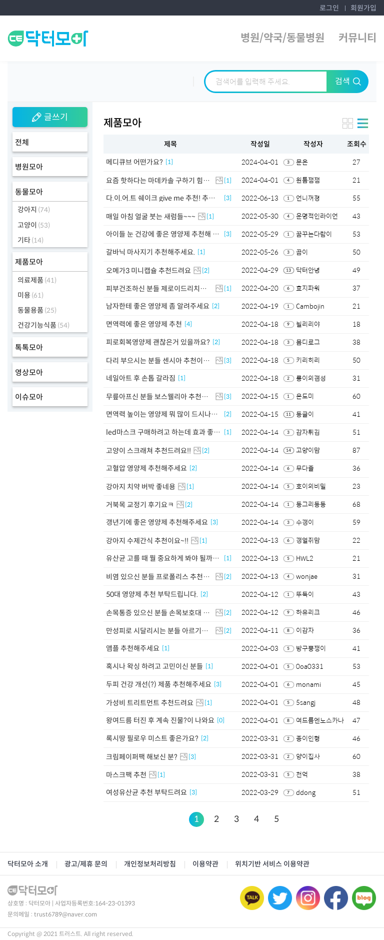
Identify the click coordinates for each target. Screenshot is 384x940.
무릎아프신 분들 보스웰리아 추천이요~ (157, 396)
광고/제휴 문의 (86, 863)
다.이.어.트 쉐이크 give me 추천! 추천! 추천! (161, 198)
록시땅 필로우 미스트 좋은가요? (152, 738)
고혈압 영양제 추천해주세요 (146, 468)
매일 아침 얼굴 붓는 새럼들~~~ (151, 216)
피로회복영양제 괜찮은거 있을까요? (158, 342)
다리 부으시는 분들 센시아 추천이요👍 (158, 360)
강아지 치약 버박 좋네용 (141, 486)
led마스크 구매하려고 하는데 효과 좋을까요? (163, 432)
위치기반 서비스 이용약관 (272, 863)
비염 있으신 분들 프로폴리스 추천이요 (158, 576)
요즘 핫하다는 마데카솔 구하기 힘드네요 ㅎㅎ (158, 180)
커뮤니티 (357, 38)
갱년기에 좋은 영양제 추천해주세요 (157, 522)
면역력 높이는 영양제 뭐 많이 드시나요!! (158, 414)
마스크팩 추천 (126, 774)
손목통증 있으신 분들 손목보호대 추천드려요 (158, 612)
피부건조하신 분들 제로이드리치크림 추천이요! (156, 288)
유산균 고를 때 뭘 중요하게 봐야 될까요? (159, 558)
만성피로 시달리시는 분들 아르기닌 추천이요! (157, 630)
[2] (206, 271)
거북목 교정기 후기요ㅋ (140, 504)
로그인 (329, 8)
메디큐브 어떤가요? (134, 162)
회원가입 (363, 8)
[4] (188, 324)
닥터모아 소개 (28, 863)
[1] (169, 162)
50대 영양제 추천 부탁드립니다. (152, 594)
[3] (228, 198)
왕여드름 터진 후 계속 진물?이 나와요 (160, 720)
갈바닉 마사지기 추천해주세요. (150, 252)
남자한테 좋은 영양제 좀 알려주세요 (158, 306)
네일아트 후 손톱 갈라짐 (141, 378)
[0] (220, 720)
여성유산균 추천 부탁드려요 (146, 792)
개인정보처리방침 (150, 863)
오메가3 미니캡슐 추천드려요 (148, 270)
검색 (348, 81)
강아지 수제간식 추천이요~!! (147, 540)
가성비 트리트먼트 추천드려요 (150, 702)
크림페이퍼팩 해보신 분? (142, 756)
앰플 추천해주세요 (133, 648)
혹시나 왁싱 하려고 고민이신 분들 (154, 666)
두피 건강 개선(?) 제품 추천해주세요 (159, 684)
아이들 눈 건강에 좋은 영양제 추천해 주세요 (162, 234)
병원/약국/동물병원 (282, 38)
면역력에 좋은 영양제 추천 (144, 324)
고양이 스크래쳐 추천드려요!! (148, 450)
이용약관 (205, 863)
